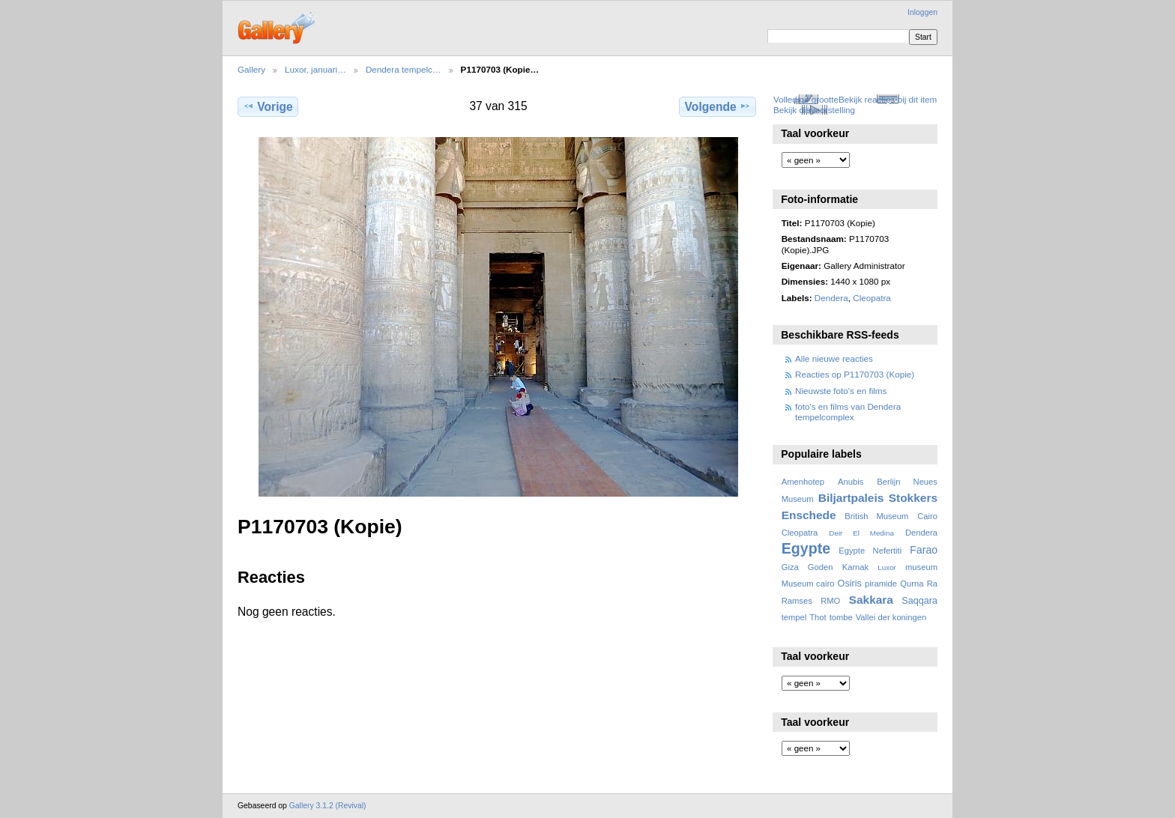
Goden (820, 567)
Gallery (251, 69)
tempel (794, 617)
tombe (841, 617)
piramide (881, 583)
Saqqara (919, 601)
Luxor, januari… (315, 69)
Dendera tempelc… (403, 69)
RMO (830, 600)
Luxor (887, 567)
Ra (932, 583)
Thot (817, 617)
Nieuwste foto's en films (840, 391)
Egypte (806, 548)
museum (921, 567)
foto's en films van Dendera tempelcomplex (848, 412)
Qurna (911, 583)
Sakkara (871, 599)
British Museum (876, 516)
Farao (923, 550)
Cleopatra (872, 298)
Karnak (855, 567)
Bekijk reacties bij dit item (888, 99)
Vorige (267, 106)
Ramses (797, 600)
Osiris (850, 583)
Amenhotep (803, 481)
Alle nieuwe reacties (834, 358)
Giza (790, 567)
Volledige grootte (806, 99)
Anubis (850, 481)
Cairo (927, 516)
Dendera (831, 298)
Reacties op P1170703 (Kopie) (854, 374)
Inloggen (922, 12)
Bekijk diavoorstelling (814, 110)
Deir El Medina (861, 533)
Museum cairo (808, 583)
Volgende (718, 106)
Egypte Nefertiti (870, 550)
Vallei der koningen (891, 617)
